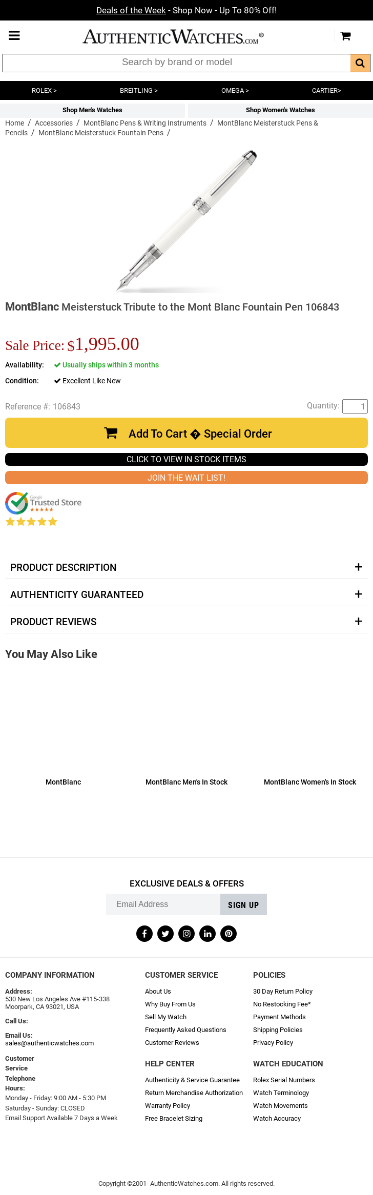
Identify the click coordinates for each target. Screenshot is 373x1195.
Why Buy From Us (170, 1004)
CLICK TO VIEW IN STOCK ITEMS (186, 459)
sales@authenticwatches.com (49, 1043)
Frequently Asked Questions (185, 1030)
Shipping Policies (278, 1030)
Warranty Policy (167, 1105)
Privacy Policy (273, 1042)
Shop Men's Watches (92, 110)
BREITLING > (139, 90)
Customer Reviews (172, 1042)
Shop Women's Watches (280, 110)
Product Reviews (53, 622)
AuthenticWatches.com (183, 36)
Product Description (63, 567)
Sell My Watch (165, 1017)
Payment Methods (279, 1017)
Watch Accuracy (277, 1118)
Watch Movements (280, 1105)
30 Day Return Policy (283, 991)
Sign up (243, 905)
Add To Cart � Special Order (200, 433)
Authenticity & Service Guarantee (192, 1080)
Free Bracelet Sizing (173, 1118)
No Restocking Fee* (282, 1004)
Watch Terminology (281, 1093)
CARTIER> (326, 90)
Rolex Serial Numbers (284, 1080)
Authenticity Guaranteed (76, 595)
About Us (158, 991)
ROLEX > (44, 90)
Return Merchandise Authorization (194, 1093)
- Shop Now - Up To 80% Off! (186, 10)
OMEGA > (235, 90)
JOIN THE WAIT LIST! (186, 478)
